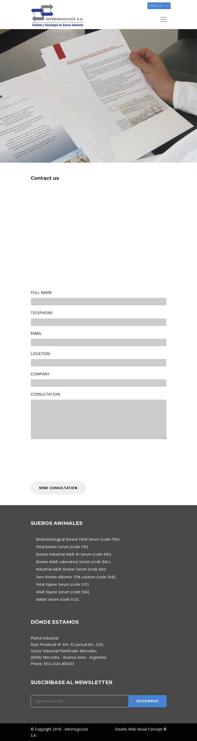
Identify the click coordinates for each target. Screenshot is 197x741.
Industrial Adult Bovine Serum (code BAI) (71, 569)
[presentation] (71, 460)
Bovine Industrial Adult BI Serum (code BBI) (73, 554)
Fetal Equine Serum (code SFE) (62, 584)
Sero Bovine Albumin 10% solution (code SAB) (76, 576)
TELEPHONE (42, 312)
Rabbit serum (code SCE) (57, 599)
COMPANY (40, 373)
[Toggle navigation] (163, 19)
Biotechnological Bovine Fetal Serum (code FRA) (78, 539)
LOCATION (40, 353)
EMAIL (36, 333)
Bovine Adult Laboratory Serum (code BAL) (73, 561)
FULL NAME (41, 292)
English (156, 5)
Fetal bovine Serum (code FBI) (62, 546)
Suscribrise (147, 701)
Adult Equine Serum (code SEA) (62, 591)
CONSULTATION (45, 394)
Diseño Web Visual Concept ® (141, 729)
